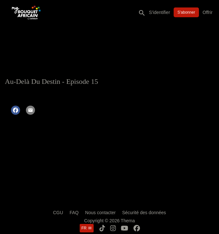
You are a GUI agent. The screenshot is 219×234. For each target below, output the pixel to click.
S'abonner (186, 12)
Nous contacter (100, 212)
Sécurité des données (144, 212)
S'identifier (159, 12)
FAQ (74, 212)
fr (86, 228)
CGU (58, 212)
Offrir (207, 12)
